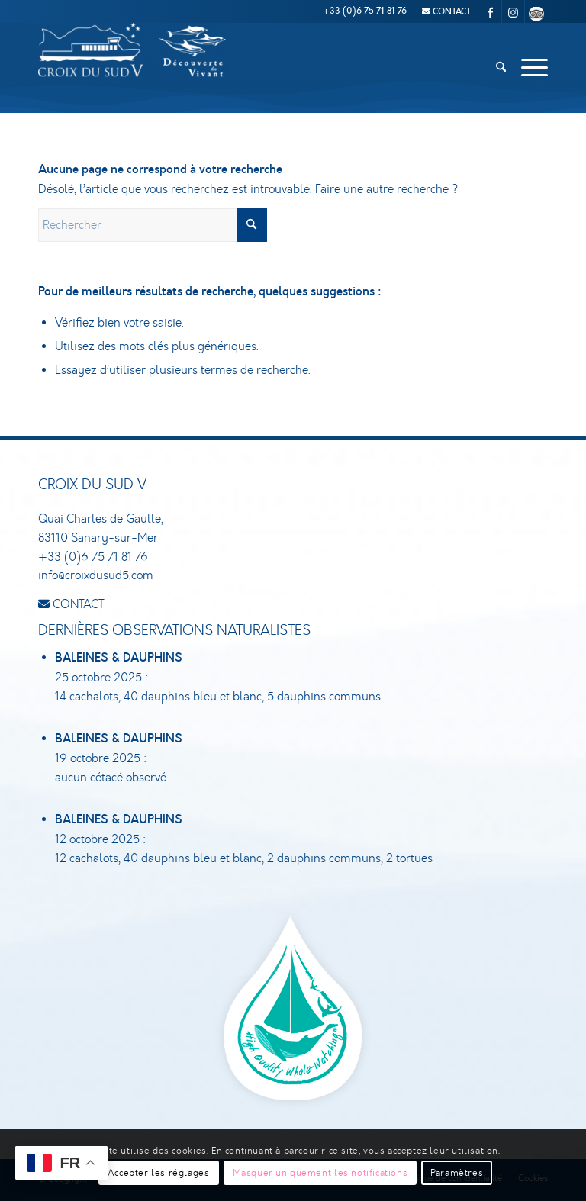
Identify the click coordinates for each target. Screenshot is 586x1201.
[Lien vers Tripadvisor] (536, 11)
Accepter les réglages (159, 1173)
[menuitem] (442, 12)
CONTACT (446, 12)
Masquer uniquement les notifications (320, 1173)
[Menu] (531, 68)
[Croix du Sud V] (133, 68)
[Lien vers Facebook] (490, 11)
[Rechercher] (501, 68)
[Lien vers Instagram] (513, 11)
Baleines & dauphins (118, 658)
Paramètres (456, 1173)
